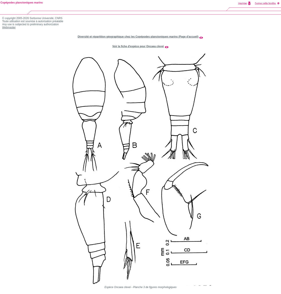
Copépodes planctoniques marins (21, 2)
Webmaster (9, 27)
